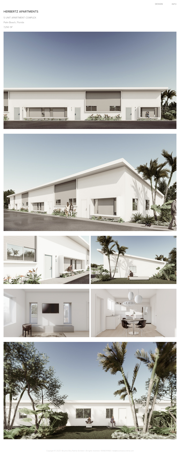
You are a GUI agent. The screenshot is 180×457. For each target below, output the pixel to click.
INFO (174, 4)
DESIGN (159, 4)
